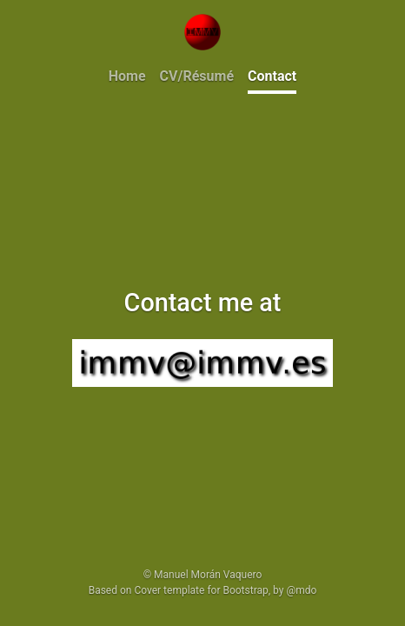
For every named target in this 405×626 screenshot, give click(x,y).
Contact (272, 76)
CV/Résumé (197, 76)
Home (127, 76)
